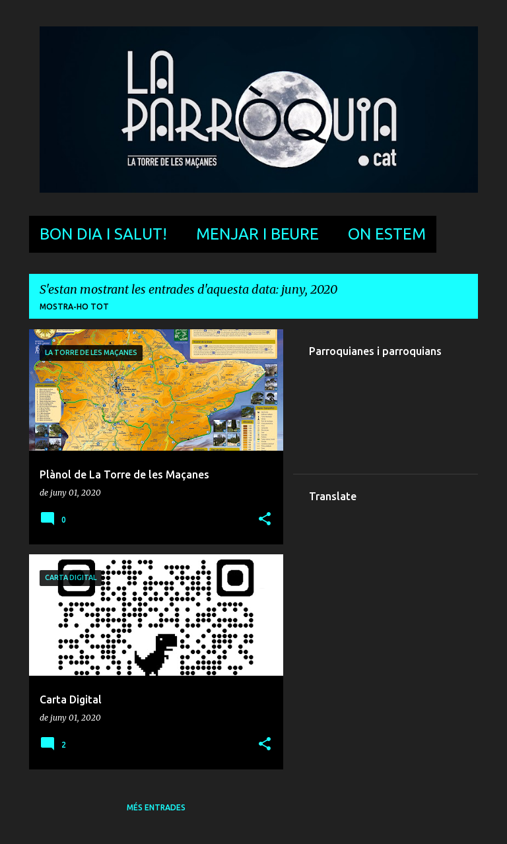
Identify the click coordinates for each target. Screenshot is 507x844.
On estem (387, 234)
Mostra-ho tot (74, 306)
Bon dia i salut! (103, 234)
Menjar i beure (257, 234)
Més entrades (156, 807)
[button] (265, 520)
